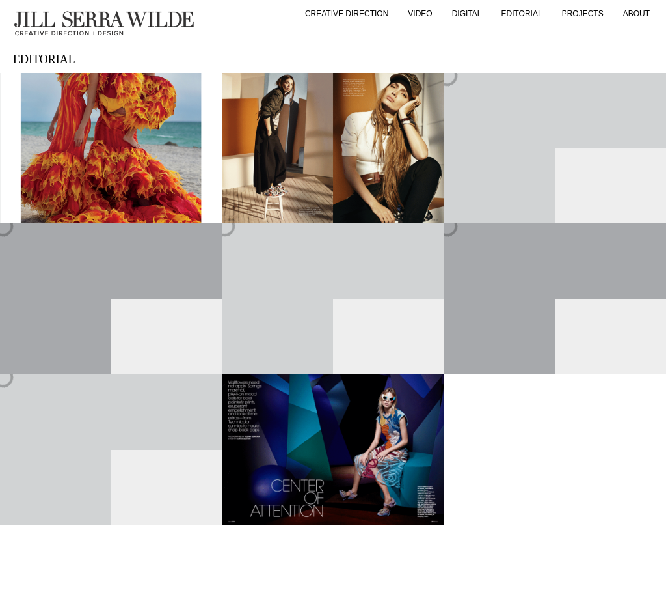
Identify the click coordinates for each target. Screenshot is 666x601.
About (636, 13)
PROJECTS (583, 13)
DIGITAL (467, 13)
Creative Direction (346, 13)
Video (420, 13)
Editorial (521, 13)
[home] (104, 23)
